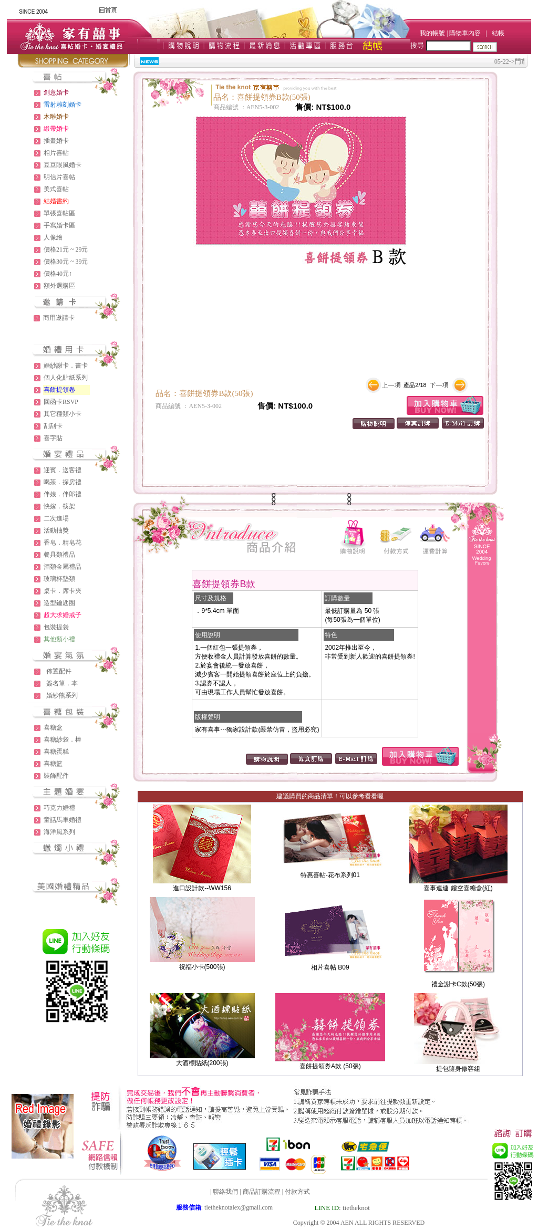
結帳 (498, 33)
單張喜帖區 (59, 213)
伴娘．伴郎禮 (62, 494)
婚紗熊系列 (62, 695)
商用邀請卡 (59, 317)
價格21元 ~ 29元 (66, 249)
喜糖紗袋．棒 (62, 739)
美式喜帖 (56, 189)
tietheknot (356, 1208)
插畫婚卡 (56, 140)
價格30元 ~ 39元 (66, 261)
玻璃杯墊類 (59, 578)
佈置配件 (58, 671)
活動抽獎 (56, 530)
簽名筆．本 (62, 683)
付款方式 (297, 1191)
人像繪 (53, 237)
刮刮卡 (53, 426)
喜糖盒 (53, 727)
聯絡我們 (225, 1191)
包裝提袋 (56, 627)
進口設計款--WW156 (202, 888)
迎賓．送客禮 (62, 470)
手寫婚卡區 (59, 225)
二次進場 (56, 518)
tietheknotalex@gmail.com (238, 1207)
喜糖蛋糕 (56, 751)
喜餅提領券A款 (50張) (330, 1066)
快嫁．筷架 (59, 506)
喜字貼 (53, 438)
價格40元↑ (58, 273)
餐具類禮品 (59, 554)
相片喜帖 (56, 153)
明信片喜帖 (59, 177)
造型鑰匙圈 (59, 603)
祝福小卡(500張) (202, 967)
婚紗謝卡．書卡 (66, 365)
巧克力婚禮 (59, 807)
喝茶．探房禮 (62, 482)
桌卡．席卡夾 (62, 591)
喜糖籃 (53, 763)
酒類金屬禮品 (62, 566)
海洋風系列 (59, 832)
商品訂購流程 (262, 1191)
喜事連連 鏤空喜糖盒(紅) (457, 888)
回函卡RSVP (61, 401)
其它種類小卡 (62, 414)
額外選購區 (59, 285)
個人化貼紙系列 (66, 377)
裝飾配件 (56, 775)
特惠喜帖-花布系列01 (330, 875)
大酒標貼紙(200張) (202, 1063)
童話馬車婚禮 (62, 820)
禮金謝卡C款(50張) (458, 984)
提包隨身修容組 (458, 1068)
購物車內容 (465, 33)
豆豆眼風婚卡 (62, 165)
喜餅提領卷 (59, 389)
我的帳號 (432, 33)
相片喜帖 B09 (330, 967)
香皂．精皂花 (62, 542)
